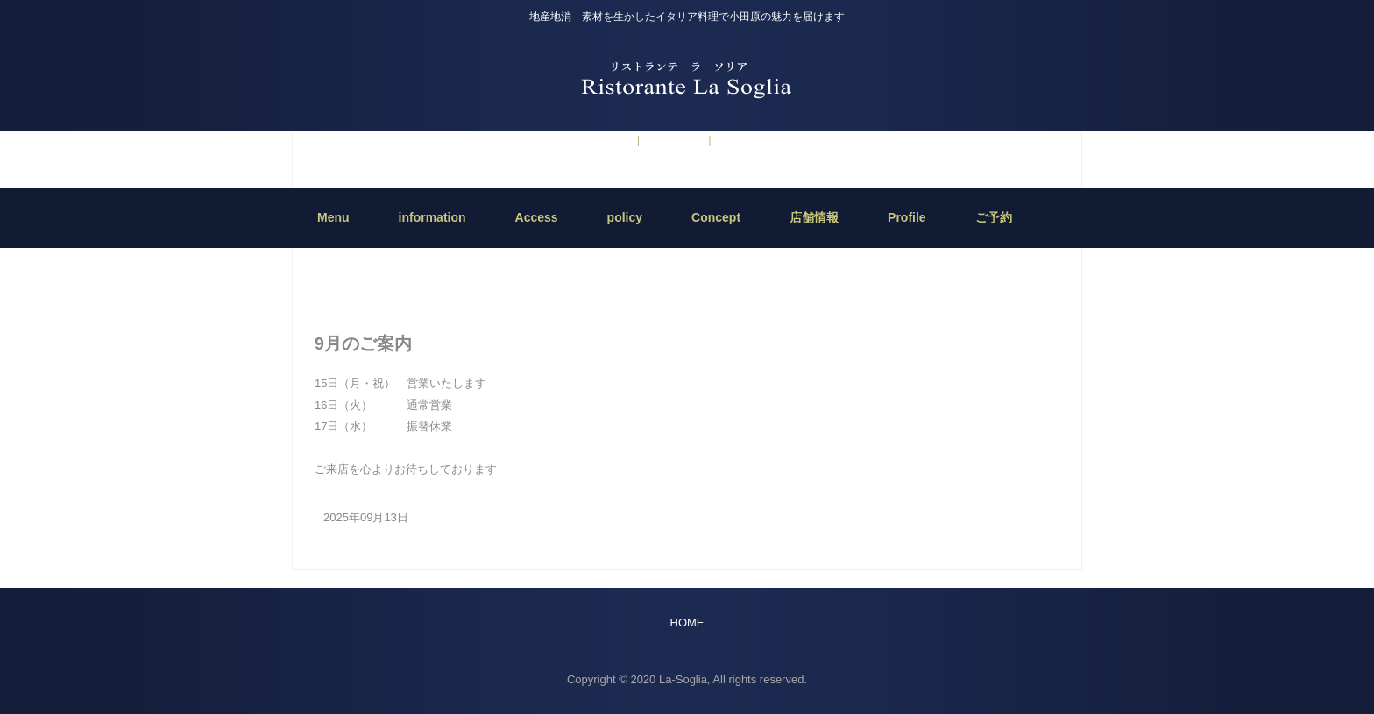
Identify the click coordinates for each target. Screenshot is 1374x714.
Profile (907, 217)
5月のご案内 (747, 139)
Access (536, 217)
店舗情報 (814, 217)
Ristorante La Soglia (687, 78)
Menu (333, 217)
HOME (687, 256)
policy (624, 217)
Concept (715, 217)
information (672, 139)
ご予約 (612, 139)
